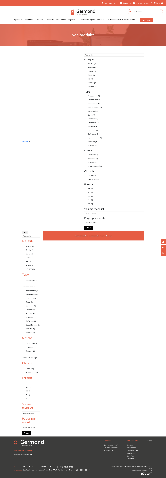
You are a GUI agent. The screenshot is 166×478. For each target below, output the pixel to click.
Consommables (95, 100)
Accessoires (94, 96)
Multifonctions (95, 107)
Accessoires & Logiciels (65, 19)
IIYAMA (92, 83)
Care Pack (93, 111)
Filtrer (88, 228)
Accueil (25, 141)
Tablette (92, 142)
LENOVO (93, 86)
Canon (92, 71)
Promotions (146, 20)
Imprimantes (94, 103)
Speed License (95, 138)
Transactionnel (95, 166)
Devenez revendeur (142, 3)
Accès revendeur (110, 3)
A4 (90, 200)
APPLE (92, 64)
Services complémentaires (91, 19)
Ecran (91, 115)
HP (90, 79)
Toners (49, 19)
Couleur (92, 175)
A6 (90, 204)
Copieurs (16, 19)
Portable (92, 126)
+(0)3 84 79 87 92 (66, 467)
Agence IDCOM (147, 471)
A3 (90, 196)
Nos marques (109, 450)
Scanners (29, 19)
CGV (150, 467)
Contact (125, 3)
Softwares (93, 134)
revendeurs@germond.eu (23, 454)
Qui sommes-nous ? (111, 445)
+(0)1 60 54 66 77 (82, 470)
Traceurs (39, 19)
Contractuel (93, 155)
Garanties (93, 119)
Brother (92, 67)
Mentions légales (130, 467)
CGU (150, 469)
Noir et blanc (94, 179)
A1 (90, 192)
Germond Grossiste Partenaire (120, 19)
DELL (91, 75)
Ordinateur (93, 122)
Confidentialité (142, 467)
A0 (90, 188)
